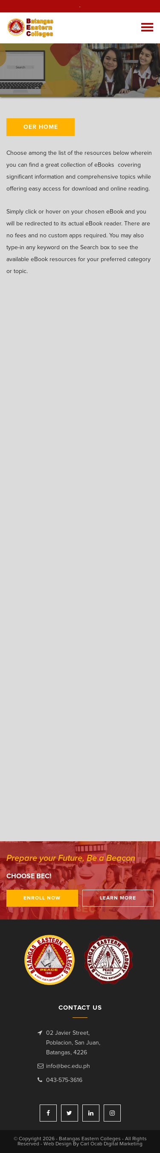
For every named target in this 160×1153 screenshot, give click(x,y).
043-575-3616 (64, 1080)
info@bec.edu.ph (68, 1066)
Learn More (118, 898)
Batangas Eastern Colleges (33, 27)
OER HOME (40, 127)
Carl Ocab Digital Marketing (111, 1144)
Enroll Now (42, 898)
